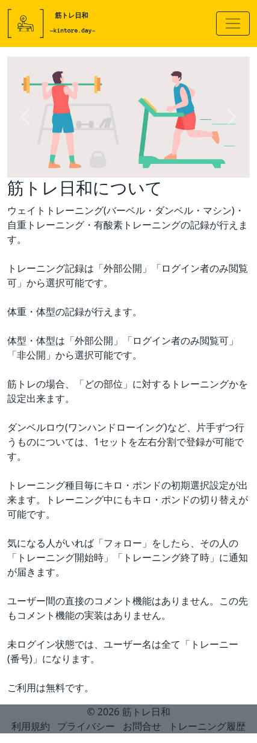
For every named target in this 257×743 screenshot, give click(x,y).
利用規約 (30, 726)
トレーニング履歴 (207, 726)
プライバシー (86, 726)
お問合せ (142, 726)
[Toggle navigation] (233, 23)
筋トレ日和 (146, 711)
